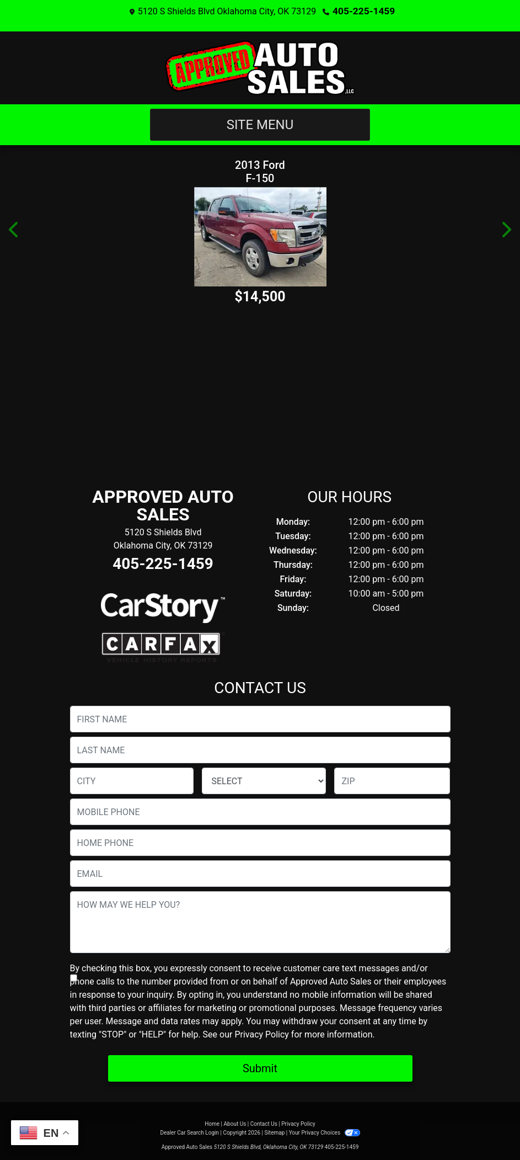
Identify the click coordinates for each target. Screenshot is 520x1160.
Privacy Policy (261, 1034)
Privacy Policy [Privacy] (298, 1123)
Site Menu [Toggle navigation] (260, 124)
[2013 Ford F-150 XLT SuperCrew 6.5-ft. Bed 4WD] (260, 236)
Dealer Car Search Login (189, 1132)
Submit (260, 1067)
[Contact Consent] (73, 977)
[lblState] (264, 780)
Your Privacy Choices (324, 1132)
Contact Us (263, 1123)
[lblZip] (392, 780)
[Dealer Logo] (260, 67)
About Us (235, 1123)
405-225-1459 (363, 11)
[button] (14, 229)
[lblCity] (132, 780)
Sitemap (274, 1132)
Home (212, 1123)
